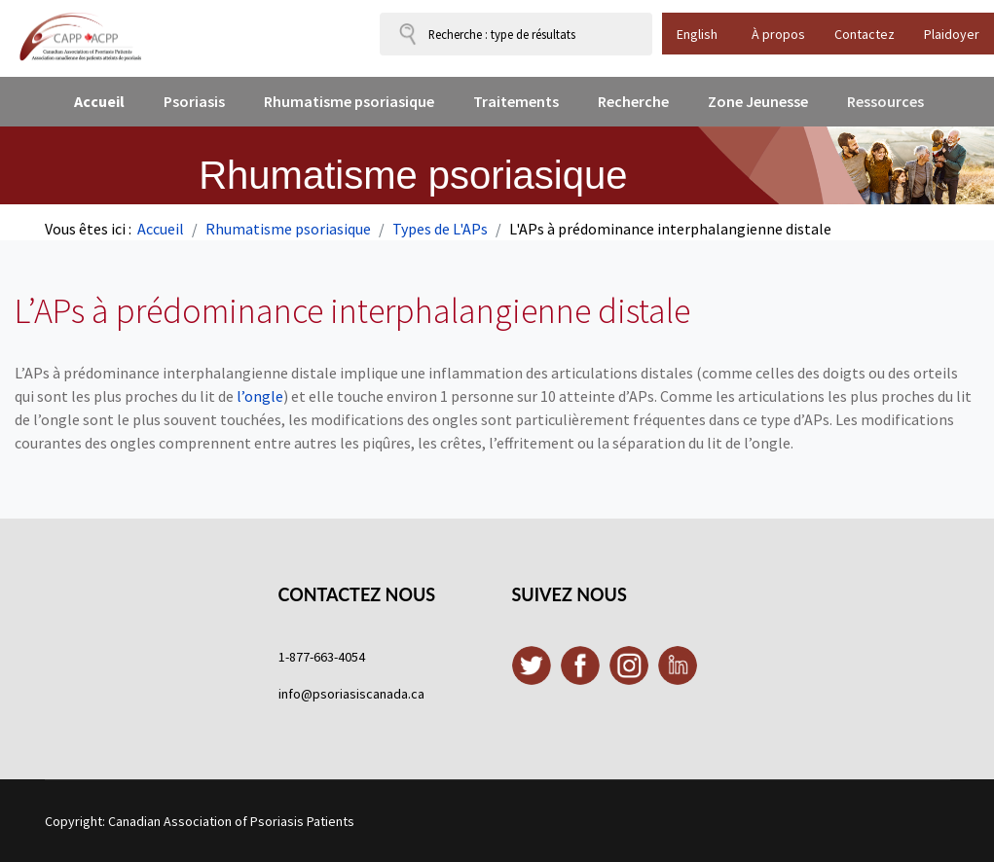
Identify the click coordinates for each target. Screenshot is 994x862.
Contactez (864, 34)
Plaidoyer (951, 34)
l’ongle (260, 396)
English (697, 34)
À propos (778, 34)
